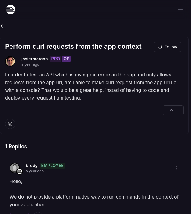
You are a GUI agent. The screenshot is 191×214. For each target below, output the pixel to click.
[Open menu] (180, 9)
